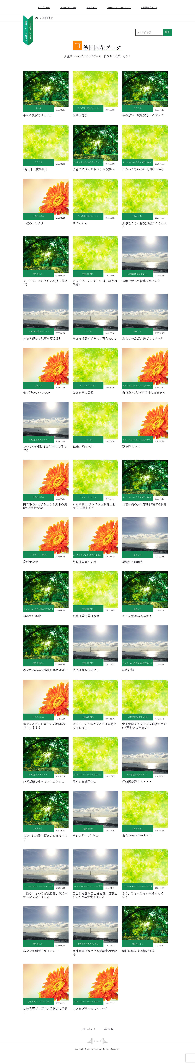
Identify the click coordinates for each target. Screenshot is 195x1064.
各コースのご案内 (68, 7)
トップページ (44, 7)
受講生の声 (92, 7)
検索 (167, 32)
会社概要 (108, 1029)
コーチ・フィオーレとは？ (119, 7)
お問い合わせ (88, 1029)
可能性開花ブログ (149, 7)
